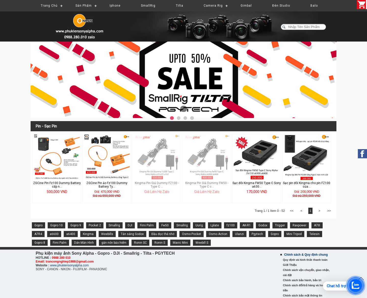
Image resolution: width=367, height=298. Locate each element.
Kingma (88, 234)
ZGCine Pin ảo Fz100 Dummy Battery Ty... (106, 184)
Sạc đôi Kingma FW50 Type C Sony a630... (256, 184)
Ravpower (299, 225)
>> (329, 211)
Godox (262, 225)
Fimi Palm (147, 225)
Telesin (314, 234)
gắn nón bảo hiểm (113, 242)
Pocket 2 (95, 225)
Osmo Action (218, 234)
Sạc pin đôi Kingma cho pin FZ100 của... (306, 184)
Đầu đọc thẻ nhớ (162, 234)
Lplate (215, 225)
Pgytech (257, 234)
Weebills (107, 234)
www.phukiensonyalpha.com (69, 265)
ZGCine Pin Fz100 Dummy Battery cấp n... (57, 184)
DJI (130, 225)
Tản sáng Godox (132, 234)
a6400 (70, 234)
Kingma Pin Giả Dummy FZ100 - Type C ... (157, 184)
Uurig (199, 225)
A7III (317, 225)
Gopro (38, 225)
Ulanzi (239, 234)
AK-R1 (246, 225)
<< (292, 211)
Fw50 (165, 225)
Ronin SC (140, 242)
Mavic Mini (180, 242)
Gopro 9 (75, 225)
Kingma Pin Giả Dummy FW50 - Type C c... (206, 184)
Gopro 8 (39, 242)
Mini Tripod (294, 234)
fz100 (231, 225)
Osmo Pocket (191, 234)
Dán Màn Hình (84, 242)
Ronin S (159, 242)
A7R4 (38, 234)
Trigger (280, 225)
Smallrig (114, 225)
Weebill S (201, 242)
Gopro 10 (56, 225)
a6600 (54, 234)
